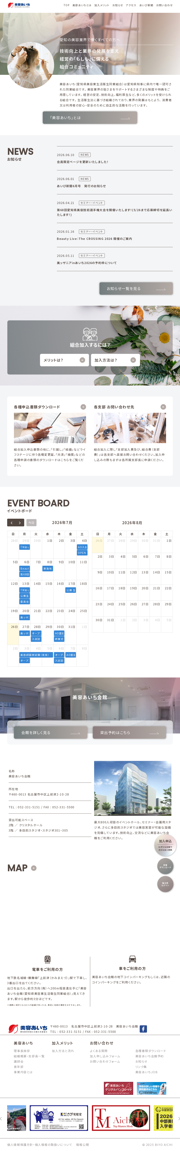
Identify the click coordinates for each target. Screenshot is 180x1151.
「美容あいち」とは (90, 117)
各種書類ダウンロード (150, 1051)
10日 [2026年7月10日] (72, 562)
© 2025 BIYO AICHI (157, 1144)
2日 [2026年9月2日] (134, 620)
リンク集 (141, 1066)
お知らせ (117, 5)
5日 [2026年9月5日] (169, 620)
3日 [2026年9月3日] (146, 620)
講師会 (18, 1061)
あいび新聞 (146, 5)
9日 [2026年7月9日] (61, 562)
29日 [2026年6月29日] (26, 540)
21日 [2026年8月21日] (156, 588)
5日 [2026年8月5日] (49, 648)
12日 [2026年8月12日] (133, 572)
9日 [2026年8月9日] (100, 572)
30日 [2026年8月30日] (99, 620)
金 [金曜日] (70, 534)
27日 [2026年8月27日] (145, 604)
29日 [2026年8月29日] (168, 604)
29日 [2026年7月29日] (49, 626)
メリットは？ (64, 360)
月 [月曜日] (24, 534)
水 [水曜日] (47, 534)
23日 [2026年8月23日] (99, 604)
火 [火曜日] (36, 534)
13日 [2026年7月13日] (26, 583)
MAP (17, 868)
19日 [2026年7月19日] (14, 611)
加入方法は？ (115, 360)
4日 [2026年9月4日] (157, 620)
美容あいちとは (82, 5)
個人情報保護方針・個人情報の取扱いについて (39, 1144)
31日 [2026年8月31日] (110, 620)
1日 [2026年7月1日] (49, 540)
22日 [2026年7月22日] (49, 611)
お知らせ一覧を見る (136, 288)
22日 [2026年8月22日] (168, 588)
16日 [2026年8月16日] (99, 588)
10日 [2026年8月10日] (110, 572)
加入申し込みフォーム (105, 1056)
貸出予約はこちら (129, 732)
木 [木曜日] (59, 534)
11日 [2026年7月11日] (83, 562)
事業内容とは (23, 1072)
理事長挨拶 (22, 1051)
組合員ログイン (165, 884)
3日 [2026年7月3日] (73, 540)
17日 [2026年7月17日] (72, 583)
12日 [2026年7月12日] (14, 583)
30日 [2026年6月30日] (37, 540)
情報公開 (82, 1144)
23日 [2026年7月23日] (60, 611)
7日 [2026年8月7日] (73, 648)
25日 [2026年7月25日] (83, 611)
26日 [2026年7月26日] (14, 626)
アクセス (131, 5)
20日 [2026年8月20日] (145, 588)
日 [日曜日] (13, 534)
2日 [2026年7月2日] (61, 540)
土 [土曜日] (82, 534)
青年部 (18, 1066)
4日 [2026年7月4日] (84, 540)
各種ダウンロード (165, 866)
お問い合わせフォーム (105, 1061)
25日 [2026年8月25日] (122, 604)
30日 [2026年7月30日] (60, 626)
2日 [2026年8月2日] (15, 648)
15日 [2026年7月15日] (49, 583)
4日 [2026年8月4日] (38, 648)
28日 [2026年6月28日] (14, 540)
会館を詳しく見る (50, 732)
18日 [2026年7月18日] (83, 583)
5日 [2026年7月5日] (15, 562)
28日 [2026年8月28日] (156, 604)
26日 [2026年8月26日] (133, 604)
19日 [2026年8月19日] (133, 588)
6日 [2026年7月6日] (27, 562)
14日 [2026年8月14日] (156, 572)
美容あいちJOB (146, 1072)
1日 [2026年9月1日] (123, 620)
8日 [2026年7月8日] (49, 562)
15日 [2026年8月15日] (168, 572)
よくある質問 (99, 1051)
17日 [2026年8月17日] (110, 588)
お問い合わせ (164, 5)
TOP (66, 5)
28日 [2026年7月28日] (37, 626)
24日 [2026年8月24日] (110, 604)
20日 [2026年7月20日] (26, 611)
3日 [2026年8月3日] (27, 648)
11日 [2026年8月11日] (122, 572)
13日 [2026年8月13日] (145, 572)
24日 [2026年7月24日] (72, 611)
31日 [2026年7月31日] (72, 626)
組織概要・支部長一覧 (29, 1056)
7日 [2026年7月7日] (38, 562)
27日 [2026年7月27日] (26, 626)
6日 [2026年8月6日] (61, 648)
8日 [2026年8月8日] (84, 648)
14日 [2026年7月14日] (37, 583)
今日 (31, 522)
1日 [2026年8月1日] (84, 626)
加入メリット (102, 5)
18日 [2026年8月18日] (122, 588)
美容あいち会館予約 (149, 1056)
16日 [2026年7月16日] (60, 583)
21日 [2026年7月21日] (37, 611)
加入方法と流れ (63, 1051)
